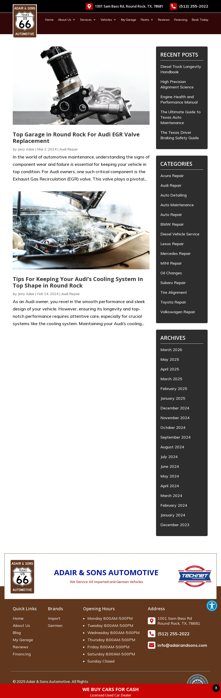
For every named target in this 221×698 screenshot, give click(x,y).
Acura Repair (172, 175)
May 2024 (169, 476)
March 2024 (171, 495)
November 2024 (174, 417)
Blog (17, 632)
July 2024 (169, 456)
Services (86, 20)
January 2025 (172, 398)
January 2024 (172, 515)
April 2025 (169, 369)
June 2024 (169, 466)
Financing (180, 20)
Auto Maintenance (177, 204)
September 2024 (175, 437)
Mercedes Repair (175, 253)
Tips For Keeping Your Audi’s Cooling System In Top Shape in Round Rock (78, 282)
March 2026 (171, 349)
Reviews (164, 20)
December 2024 (174, 408)
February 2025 (173, 388)
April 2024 (169, 485)
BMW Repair (172, 224)
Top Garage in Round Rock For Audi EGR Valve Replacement (76, 138)
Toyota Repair (173, 302)
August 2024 (172, 446)
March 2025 (171, 378)
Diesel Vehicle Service (179, 234)
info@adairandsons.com (182, 645)
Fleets (145, 20)
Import (54, 618)
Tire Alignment (173, 292)
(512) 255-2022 (189, 6)
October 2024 (172, 427)
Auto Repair (171, 214)
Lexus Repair (172, 243)
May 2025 (169, 359)
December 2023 (174, 524)
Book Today (200, 20)
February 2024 (173, 505)
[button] (212, 606)
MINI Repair (171, 263)
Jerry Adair (26, 149)
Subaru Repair (173, 282)
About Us (64, 20)
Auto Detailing (173, 195)
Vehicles (106, 20)
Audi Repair (68, 149)
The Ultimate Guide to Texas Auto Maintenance (180, 117)
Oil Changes (171, 272)
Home (49, 20)
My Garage (128, 20)
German (55, 625)
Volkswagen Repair (177, 311)
